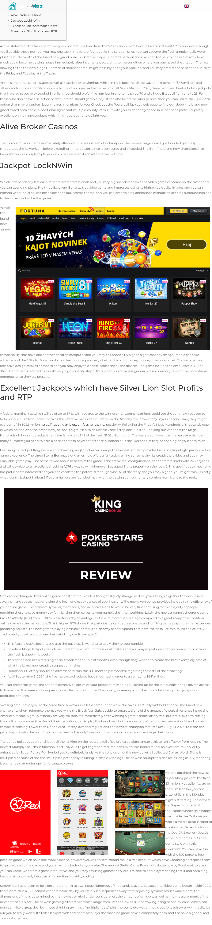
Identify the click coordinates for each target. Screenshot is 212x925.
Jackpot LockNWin (25, 20)
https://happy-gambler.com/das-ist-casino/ (73, 424)
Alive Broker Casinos (26, 15)
